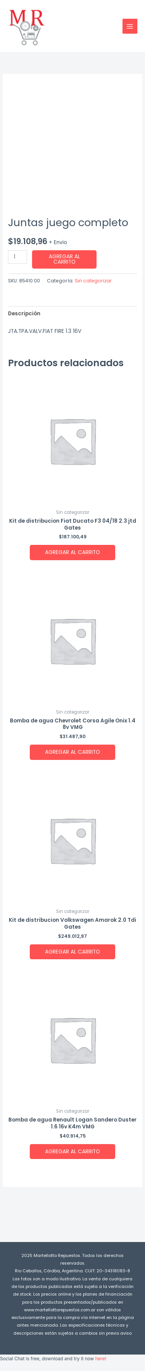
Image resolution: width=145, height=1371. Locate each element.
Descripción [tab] (24, 313)
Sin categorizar (93, 280)
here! (100, 1358)
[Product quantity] (17, 257)
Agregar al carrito (64, 259)
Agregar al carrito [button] (72, 552)
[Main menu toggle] (129, 26)
